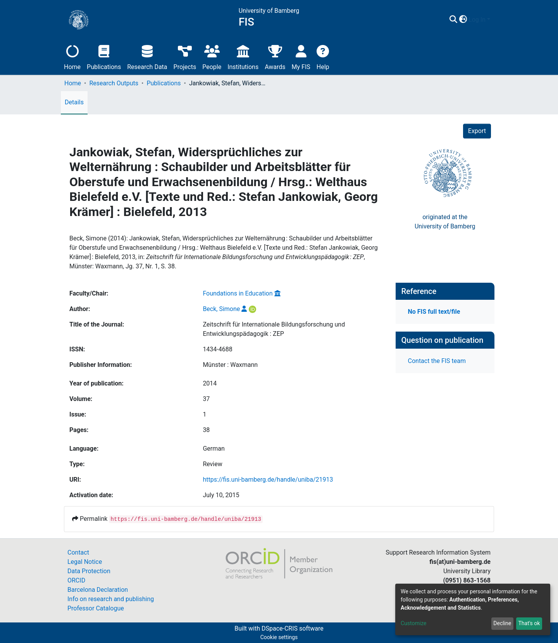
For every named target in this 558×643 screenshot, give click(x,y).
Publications (104, 56)
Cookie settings (279, 637)
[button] (463, 19)
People (211, 56)
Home (72, 56)
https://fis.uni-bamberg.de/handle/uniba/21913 (268, 479)
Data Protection (88, 571)
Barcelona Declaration (97, 589)
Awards (275, 56)
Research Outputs (113, 83)
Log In (477, 19)
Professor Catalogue (95, 608)
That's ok (529, 623)
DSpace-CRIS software (293, 628)
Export (477, 131)
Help (323, 56)
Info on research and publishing (110, 599)
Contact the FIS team (437, 361)
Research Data (147, 56)
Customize (413, 623)
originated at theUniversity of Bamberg (445, 221)
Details (74, 102)
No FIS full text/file (434, 311)
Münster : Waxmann (230, 364)
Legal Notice (84, 561)
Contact (78, 552)
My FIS (301, 56)
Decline (502, 623)
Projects (185, 56)
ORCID (76, 580)
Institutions (242, 56)
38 (206, 430)
